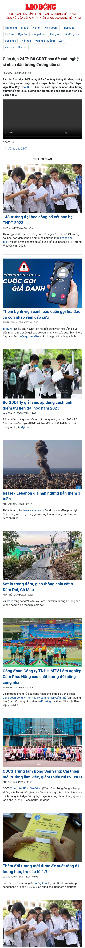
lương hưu (41, 883)
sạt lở (9, 601)
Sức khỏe (10, 40)
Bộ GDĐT (28, 87)
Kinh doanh (51, 27)
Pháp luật (68, 27)
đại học (25, 427)
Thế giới (54, 34)
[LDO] (42, 189)
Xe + (61, 40)
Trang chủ (11, 27)
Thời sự (9, 34)
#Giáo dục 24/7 (17, 148)
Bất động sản (72, 34)
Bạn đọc (23, 34)
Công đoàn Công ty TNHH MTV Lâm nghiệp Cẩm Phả (34, 697)
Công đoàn (38, 34)
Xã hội (36, 27)
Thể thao (25, 40)
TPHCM (7, 328)
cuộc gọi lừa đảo (29, 336)
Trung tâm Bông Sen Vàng (25, 788)
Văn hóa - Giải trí (45, 40)
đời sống (45, 701)
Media (24, 27)
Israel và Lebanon (33, 510)
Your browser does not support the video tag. (42, 119)
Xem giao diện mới (16, 47)
